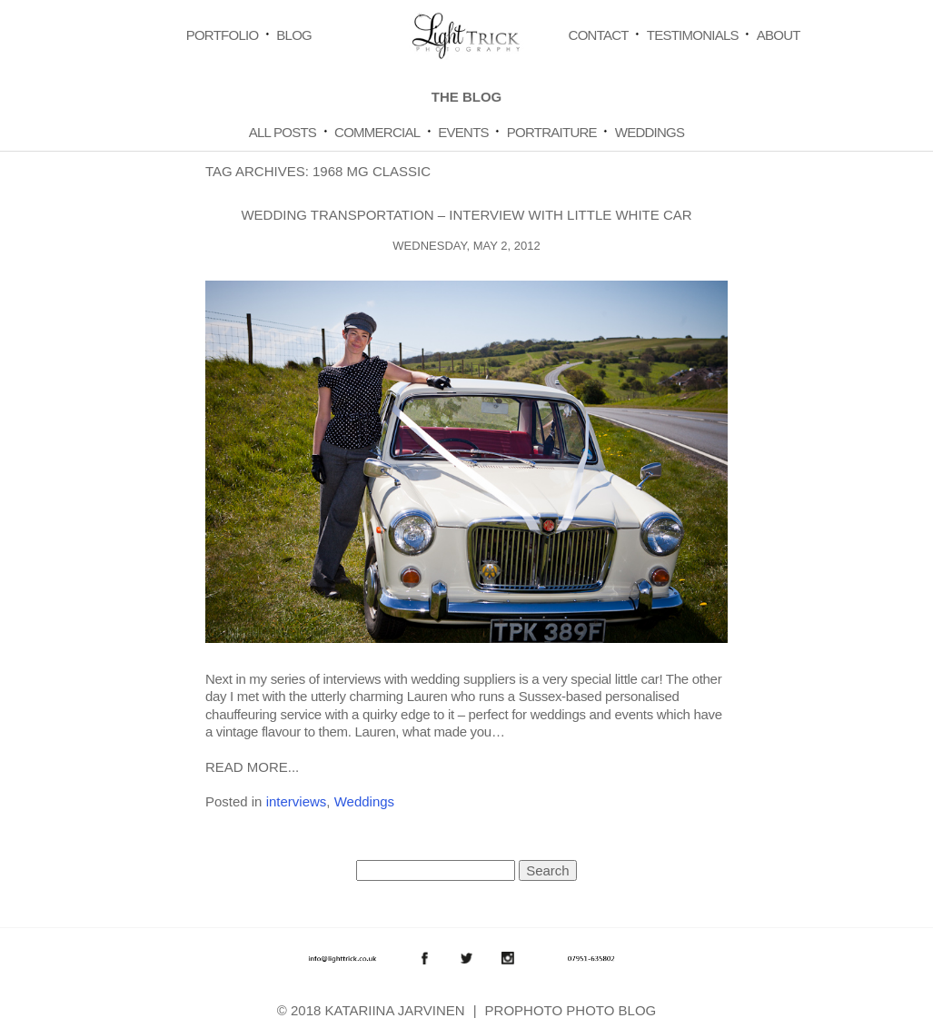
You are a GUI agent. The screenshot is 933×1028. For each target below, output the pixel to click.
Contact (599, 35)
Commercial (377, 132)
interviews (296, 801)
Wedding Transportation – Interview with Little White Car (466, 214)
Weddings (650, 132)
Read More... (252, 767)
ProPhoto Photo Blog (571, 1010)
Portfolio (222, 35)
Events (463, 132)
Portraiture (552, 132)
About (778, 35)
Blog (294, 35)
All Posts (282, 132)
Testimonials (693, 35)
